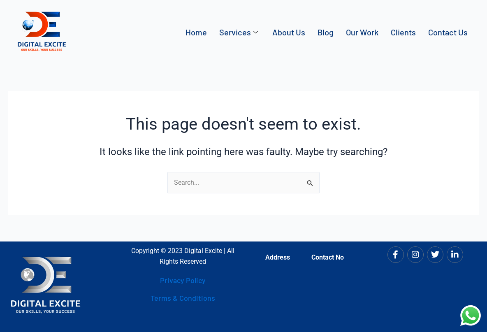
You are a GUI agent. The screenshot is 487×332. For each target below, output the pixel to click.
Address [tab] (277, 257)
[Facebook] (395, 254)
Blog (326, 32)
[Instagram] (415, 254)
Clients (403, 32)
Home (196, 32)
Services (239, 32)
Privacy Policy (183, 280)
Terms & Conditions (183, 298)
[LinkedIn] (455, 254)
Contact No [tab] (327, 257)
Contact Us (448, 32)
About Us (288, 32)
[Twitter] (435, 254)
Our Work (362, 32)
